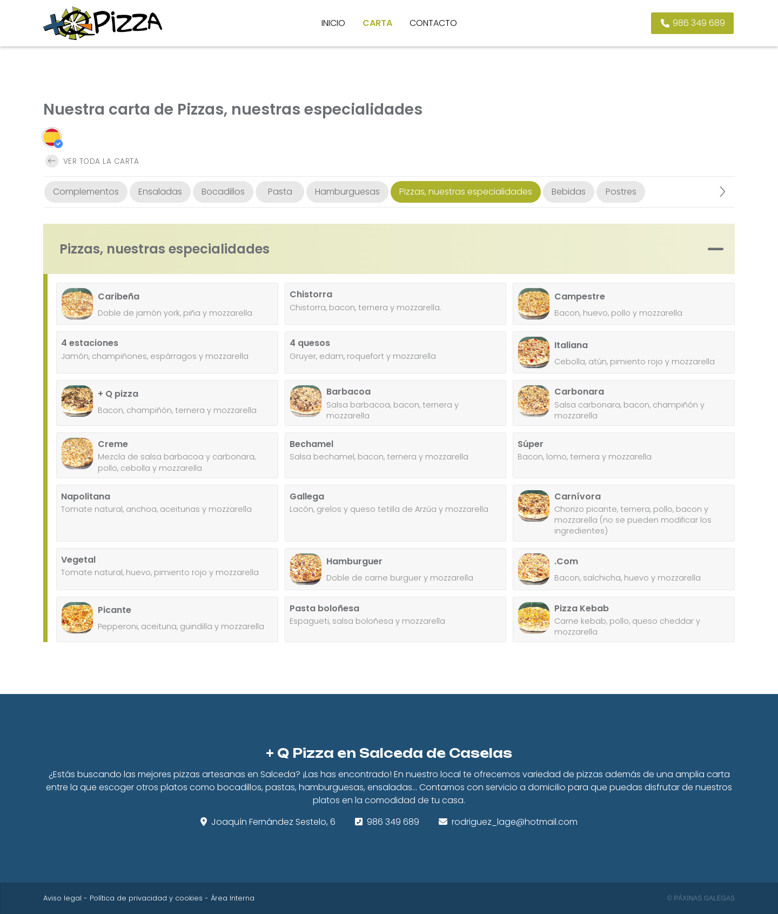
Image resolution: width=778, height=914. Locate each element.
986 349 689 (393, 822)
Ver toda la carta (92, 161)
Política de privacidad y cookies (146, 898)
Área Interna (232, 898)
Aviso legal (62, 898)
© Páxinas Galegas (701, 898)
